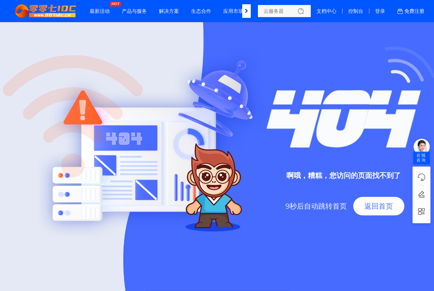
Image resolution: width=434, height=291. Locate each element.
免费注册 (414, 11)
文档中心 (326, 11)
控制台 (355, 11)
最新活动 (101, 8)
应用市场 (233, 11)
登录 (380, 11)
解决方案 (169, 11)
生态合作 (201, 11)
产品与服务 (134, 11)
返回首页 (378, 206)
